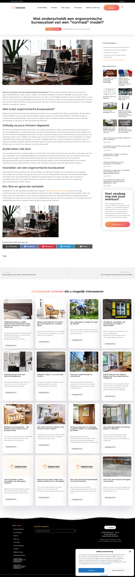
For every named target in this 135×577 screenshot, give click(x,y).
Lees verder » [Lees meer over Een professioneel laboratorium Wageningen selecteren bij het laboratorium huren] (107, 185)
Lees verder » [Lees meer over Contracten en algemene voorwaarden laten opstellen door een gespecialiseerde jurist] (107, 176)
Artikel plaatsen (18, 545)
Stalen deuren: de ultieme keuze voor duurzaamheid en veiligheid (116, 376)
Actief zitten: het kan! (111, 52)
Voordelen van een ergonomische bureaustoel (115, 56)
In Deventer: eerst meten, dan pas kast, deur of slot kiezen (117, 146)
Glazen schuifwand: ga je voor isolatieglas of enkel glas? (113, 163)
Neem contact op (93, 8)
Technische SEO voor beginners (109, 97)
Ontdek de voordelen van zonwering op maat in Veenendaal (114, 323)
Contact (15, 549)
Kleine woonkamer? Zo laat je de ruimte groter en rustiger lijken (50, 323)
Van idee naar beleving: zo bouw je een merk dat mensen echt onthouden (125, 130)
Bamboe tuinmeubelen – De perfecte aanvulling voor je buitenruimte (16, 428)
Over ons (16, 539)
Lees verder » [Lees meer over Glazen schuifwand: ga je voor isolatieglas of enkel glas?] (107, 166)
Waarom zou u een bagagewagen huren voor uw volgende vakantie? (109, 130)
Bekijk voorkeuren (118, 570)
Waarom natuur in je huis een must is (50, 375)
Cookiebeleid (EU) (19, 555)
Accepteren (91, 570)
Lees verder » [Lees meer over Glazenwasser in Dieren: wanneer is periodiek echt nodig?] (107, 158)
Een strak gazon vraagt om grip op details (84, 323)
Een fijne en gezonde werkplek (114, 60)
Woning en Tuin (53, 29)
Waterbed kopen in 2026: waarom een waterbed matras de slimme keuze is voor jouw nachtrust (17, 324)
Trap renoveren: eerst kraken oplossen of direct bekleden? (117, 138)
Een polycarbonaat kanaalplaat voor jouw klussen (83, 480)
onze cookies (107, 563)
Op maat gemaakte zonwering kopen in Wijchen (116, 428)
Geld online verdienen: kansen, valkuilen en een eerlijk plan (19, 566)
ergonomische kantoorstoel (56, 191)
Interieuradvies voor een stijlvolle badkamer (14, 375)
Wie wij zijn (65, 8)
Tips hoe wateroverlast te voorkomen (81, 375)
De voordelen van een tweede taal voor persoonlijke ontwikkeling (109, 80)
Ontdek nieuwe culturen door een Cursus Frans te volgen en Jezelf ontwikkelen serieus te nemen (124, 81)
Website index (18, 552)
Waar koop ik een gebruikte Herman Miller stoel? (124, 98)
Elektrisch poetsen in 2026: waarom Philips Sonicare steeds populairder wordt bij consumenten (125, 113)
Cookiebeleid (104, 575)
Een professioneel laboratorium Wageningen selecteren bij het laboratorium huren (114, 181)
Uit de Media (42, 8)
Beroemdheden (18, 529)
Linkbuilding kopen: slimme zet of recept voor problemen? (19, 560)
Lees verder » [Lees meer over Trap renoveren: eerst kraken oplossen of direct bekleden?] (107, 142)
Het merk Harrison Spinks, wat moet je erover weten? (50, 428)
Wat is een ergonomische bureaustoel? (116, 47)
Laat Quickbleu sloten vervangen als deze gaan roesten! (15, 481)
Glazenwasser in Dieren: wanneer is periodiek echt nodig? (115, 154)
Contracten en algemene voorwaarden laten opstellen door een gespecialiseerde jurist (116, 171)
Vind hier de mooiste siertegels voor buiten (116, 480)
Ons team (78, 8)
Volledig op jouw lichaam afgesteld (115, 50)
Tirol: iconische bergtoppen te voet (109, 111)
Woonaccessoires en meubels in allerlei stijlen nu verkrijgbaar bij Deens (84, 428)
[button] (130, 552)
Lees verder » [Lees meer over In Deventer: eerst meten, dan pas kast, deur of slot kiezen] (107, 150)
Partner (54, 8)
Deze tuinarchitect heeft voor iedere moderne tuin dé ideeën (50, 480)
